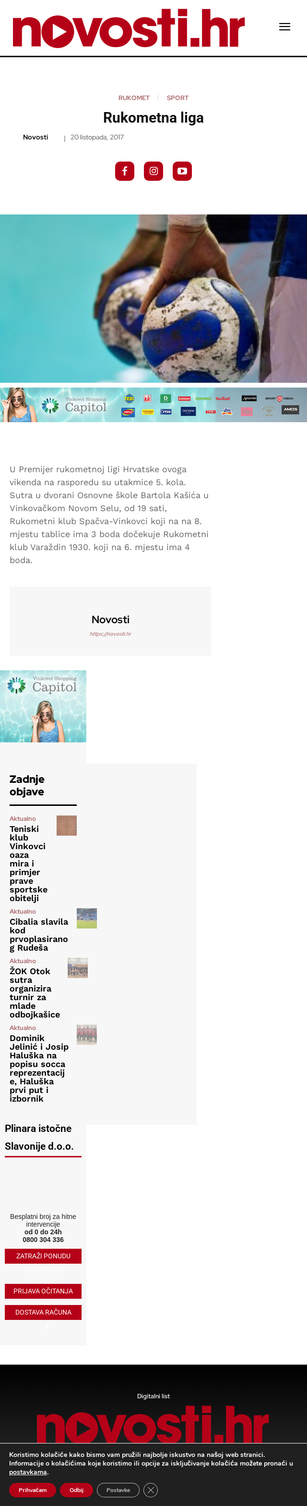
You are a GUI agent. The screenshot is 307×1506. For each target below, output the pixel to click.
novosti (35, 137)
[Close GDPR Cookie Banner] (150, 1490)
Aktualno (23, 819)
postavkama (28, 1472)
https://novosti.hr (110, 633)
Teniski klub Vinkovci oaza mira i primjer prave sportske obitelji (28, 863)
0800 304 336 (43, 1239)
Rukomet (134, 98)
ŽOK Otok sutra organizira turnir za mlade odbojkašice (35, 992)
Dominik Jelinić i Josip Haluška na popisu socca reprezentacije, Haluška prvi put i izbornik (39, 1068)
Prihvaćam (33, 1490)
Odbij (76, 1490)
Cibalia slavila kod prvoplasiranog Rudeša (39, 934)
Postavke (118, 1490)
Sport (177, 98)
